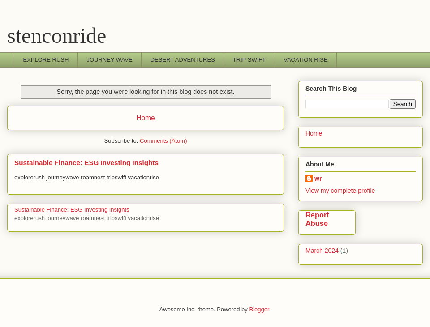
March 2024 (322, 250)
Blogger (259, 309)
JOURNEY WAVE (109, 59)
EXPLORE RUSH (46, 59)
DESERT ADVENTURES (182, 59)
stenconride (56, 35)
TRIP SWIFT (249, 59)
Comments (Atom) (163, 140)
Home (145, 118)
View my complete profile (340, 190)
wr (318, 178)
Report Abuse (317, 219)
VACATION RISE (305, 59)
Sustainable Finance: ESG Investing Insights (86, 162)
